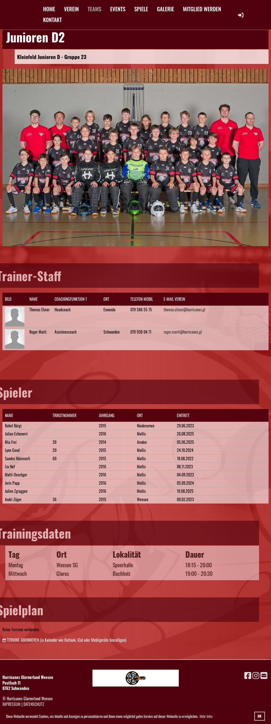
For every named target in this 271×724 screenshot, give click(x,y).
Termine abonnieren (23, 640)
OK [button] (259, 716)
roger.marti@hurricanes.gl (183, 332)
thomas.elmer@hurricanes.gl (184, 310)
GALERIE (165, 9)
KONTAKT (52, 20)
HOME (49, 9)
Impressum (11, 704)
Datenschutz (33, 704)
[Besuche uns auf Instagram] (255, 675)
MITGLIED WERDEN (202, 9)
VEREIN (71, 9)
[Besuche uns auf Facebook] (247, 675)
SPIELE (141, 9)
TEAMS (94, 9)
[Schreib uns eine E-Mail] (263, 675)
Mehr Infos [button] (206, 716)
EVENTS (117, 9)
